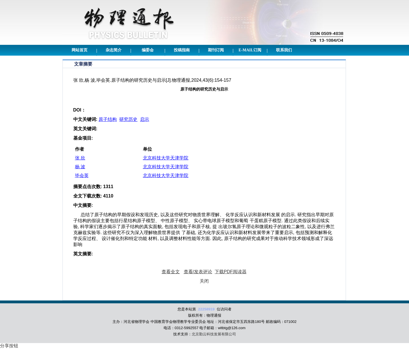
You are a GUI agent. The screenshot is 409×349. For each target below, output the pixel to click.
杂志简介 (114, 50)
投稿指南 (182, 50)
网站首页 (79, 50)
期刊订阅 (216, 50)
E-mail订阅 (250, 50)
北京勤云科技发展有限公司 (214, 334)
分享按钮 (9, 345)
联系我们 (284, 50)
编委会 (148, 50)
